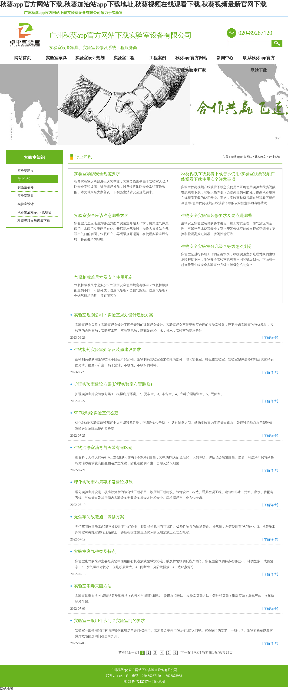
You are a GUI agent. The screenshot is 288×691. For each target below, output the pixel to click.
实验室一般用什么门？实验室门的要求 (109, 620)
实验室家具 (25, 195)
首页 (122, 652)
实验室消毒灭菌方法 (93, 586)
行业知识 (23, 179)
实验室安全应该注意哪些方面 (101, 215)
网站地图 (158, 681)
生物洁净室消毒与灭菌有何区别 (103, 447)
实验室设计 (25, 204)
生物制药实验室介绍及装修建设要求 (107, 349)
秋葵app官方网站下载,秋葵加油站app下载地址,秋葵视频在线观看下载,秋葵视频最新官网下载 (133, 4)
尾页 (196, 652)
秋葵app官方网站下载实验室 (248, 156)
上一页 (133, 652)
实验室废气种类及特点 (95, 551)
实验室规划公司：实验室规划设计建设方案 (113, 315)
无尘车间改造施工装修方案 (99, 516)
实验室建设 (25, 170)
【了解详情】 (270, 338)
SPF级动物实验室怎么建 (96, 413)
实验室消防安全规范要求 (97, 173)
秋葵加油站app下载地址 (34, 212)
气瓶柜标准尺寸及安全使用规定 (103, 277)
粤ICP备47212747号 (137, 681)
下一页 (185, 652)
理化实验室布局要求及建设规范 (103, 482)
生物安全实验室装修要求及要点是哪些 (216, 215)
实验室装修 (25, 187)
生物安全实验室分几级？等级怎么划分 (216, 246)
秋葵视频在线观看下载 (33, 221)
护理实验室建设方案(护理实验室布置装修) (113, 384)
